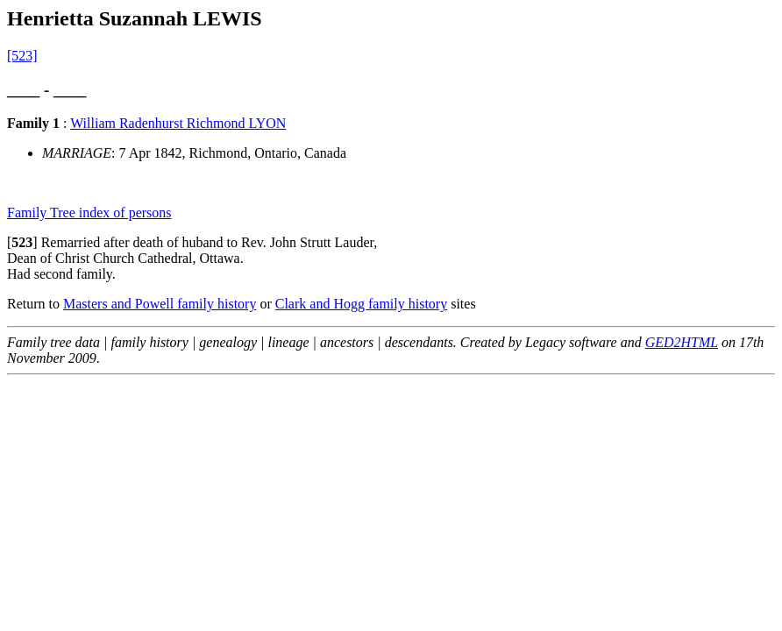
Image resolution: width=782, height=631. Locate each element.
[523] (22, 55)
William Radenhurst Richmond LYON (178, 123)
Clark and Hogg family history (361, 303)
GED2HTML (681, 342)
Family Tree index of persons (89, 212)
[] (22, 242)
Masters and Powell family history (159, 303)
